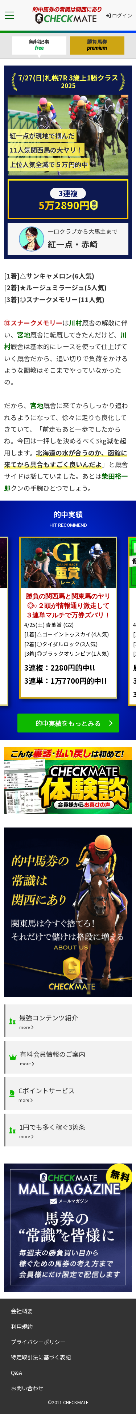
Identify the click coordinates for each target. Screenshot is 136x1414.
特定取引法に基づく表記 (41, 1357)
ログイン (119, 15)
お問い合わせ (27, 1388)
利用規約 (22, 1326)
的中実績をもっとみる (68, 723)
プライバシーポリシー (38, 1342)
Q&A (16, 1372)
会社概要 (22, 1311)
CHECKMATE (75, 1402)
